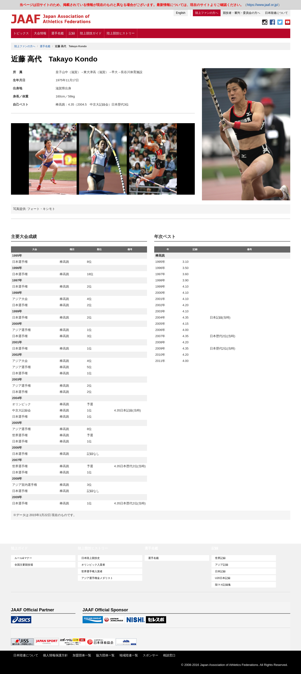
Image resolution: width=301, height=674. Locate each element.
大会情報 (40, 33)
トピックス (21, 33)
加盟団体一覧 (82, 655)
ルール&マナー (23, 558)
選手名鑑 (57, 33)
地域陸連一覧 (128, 655)
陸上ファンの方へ (206, 13)
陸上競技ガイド (91, 33)
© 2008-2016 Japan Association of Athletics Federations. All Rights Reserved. (234, 665)
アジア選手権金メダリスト (97, 578)
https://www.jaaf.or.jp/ (262, 5)
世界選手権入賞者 (91, 571)
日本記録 (220, 571)
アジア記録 (221, 564)
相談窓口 (169, 655)
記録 (72, 33)
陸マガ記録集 (223, 584)
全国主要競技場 (24, 564)
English (180, 13)
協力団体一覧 (105, 655)
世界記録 (220, 558)
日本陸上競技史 (90, 558)
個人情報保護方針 (55, 655)
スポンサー (150, 655)
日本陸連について (276, 13)
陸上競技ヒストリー (121, 33)
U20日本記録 (222, 578)
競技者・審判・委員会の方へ (241, 13)
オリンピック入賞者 (93, 564)
